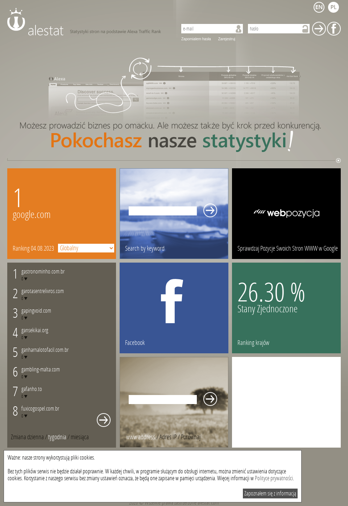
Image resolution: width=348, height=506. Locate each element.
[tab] (80, 437)
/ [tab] (29, 437)
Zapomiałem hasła (196, 39)
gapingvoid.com (36, 310)
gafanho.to (31, 389)
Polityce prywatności (274, 478)
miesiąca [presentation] (80, 437)
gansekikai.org (34, 330)
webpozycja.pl (286, 213)
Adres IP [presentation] (168, 437)
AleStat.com (88, 22)
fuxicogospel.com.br (40, 408)
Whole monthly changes (104, 420)
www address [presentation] (140, 437)
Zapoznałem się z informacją (270, 493)
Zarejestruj (226, 39)
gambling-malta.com (40, 369)
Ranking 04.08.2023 (33, 248)
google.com (32, 215)
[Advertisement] (286, 402)
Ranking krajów (253, 343)
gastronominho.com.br (43, 271)
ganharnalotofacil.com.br (45, 349)
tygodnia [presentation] (57, 437)
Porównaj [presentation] (190, 437)
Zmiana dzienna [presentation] (27, 437)
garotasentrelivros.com (42, 291)
